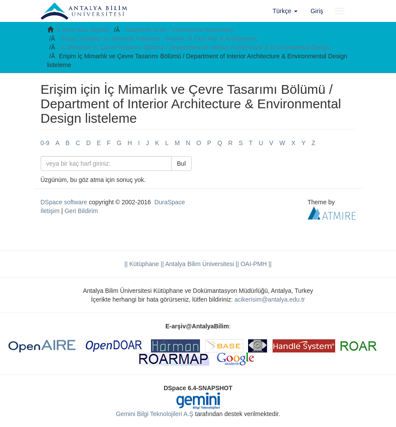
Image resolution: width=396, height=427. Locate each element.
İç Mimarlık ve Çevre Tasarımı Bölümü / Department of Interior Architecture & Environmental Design (195, 47)
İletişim (50, 210)
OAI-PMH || (255, 263)
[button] (285, 11)
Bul (181, 163)
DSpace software (64, 202)
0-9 (45, 142)
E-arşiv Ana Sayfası (83, 29)
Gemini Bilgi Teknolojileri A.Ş (154, 413)
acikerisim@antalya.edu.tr (270, 299)
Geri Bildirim (81, 210)
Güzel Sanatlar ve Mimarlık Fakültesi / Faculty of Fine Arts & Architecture (159, 38)
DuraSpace (169, 202)
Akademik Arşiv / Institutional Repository (179, 29)
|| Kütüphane (141, 263)
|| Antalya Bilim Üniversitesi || (199, 263)
